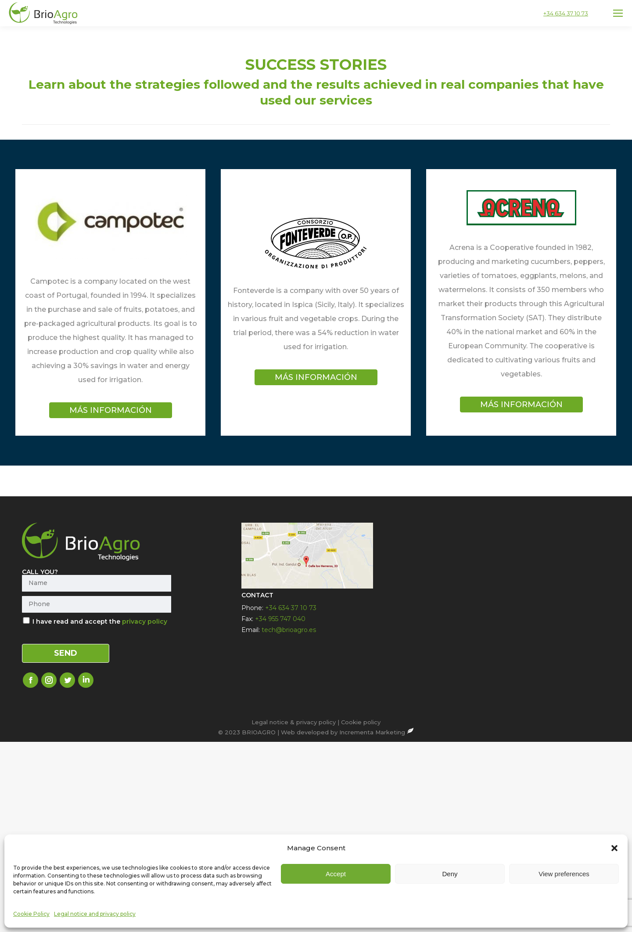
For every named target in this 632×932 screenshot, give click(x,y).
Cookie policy (361, 722)
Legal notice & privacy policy (293, 722)
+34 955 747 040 (280, 619)
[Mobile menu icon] (618, 13)
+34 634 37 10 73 (565, 13)
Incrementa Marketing (376, 732)
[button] (614, 913)
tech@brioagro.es (289, 630)
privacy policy (144, 621)
